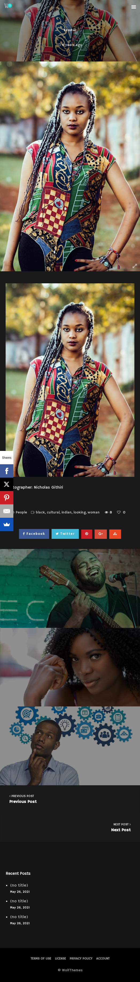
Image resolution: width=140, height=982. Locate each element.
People (70, 30)
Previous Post (69, 799)
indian (66, 512)
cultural (53, 512)
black (40, 512)
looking (79, 512)
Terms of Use (41, 959)
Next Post (70, 827)
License (60, 959)
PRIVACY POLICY (81, 959)
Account (103, 959)
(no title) (19, 885)
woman (94, 512)
